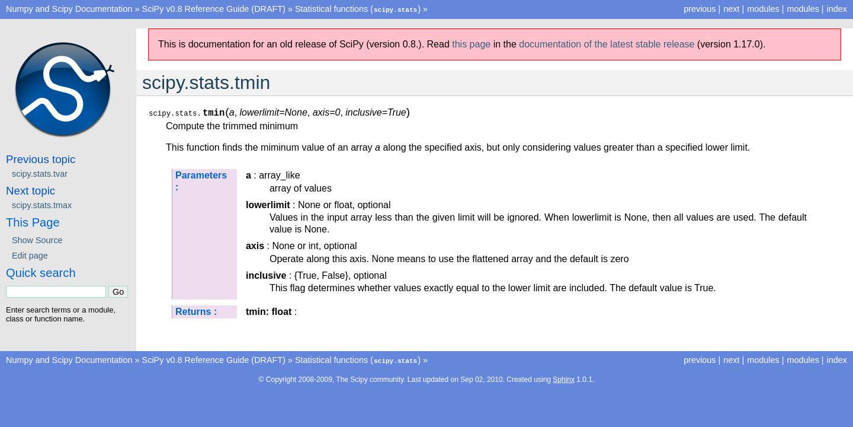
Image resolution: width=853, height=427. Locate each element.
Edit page (30, 255)
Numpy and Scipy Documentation (69, 9)
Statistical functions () (358, 9)
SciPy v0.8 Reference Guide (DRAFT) (214, 9)
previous (700, 9)
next (731, 9)
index (837, 9)
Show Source (37, 239)
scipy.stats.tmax (42, 204)
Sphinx (564, 378)
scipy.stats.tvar (40, 173)
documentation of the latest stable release (606, 44)
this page (471, 44)
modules (803, 9)
